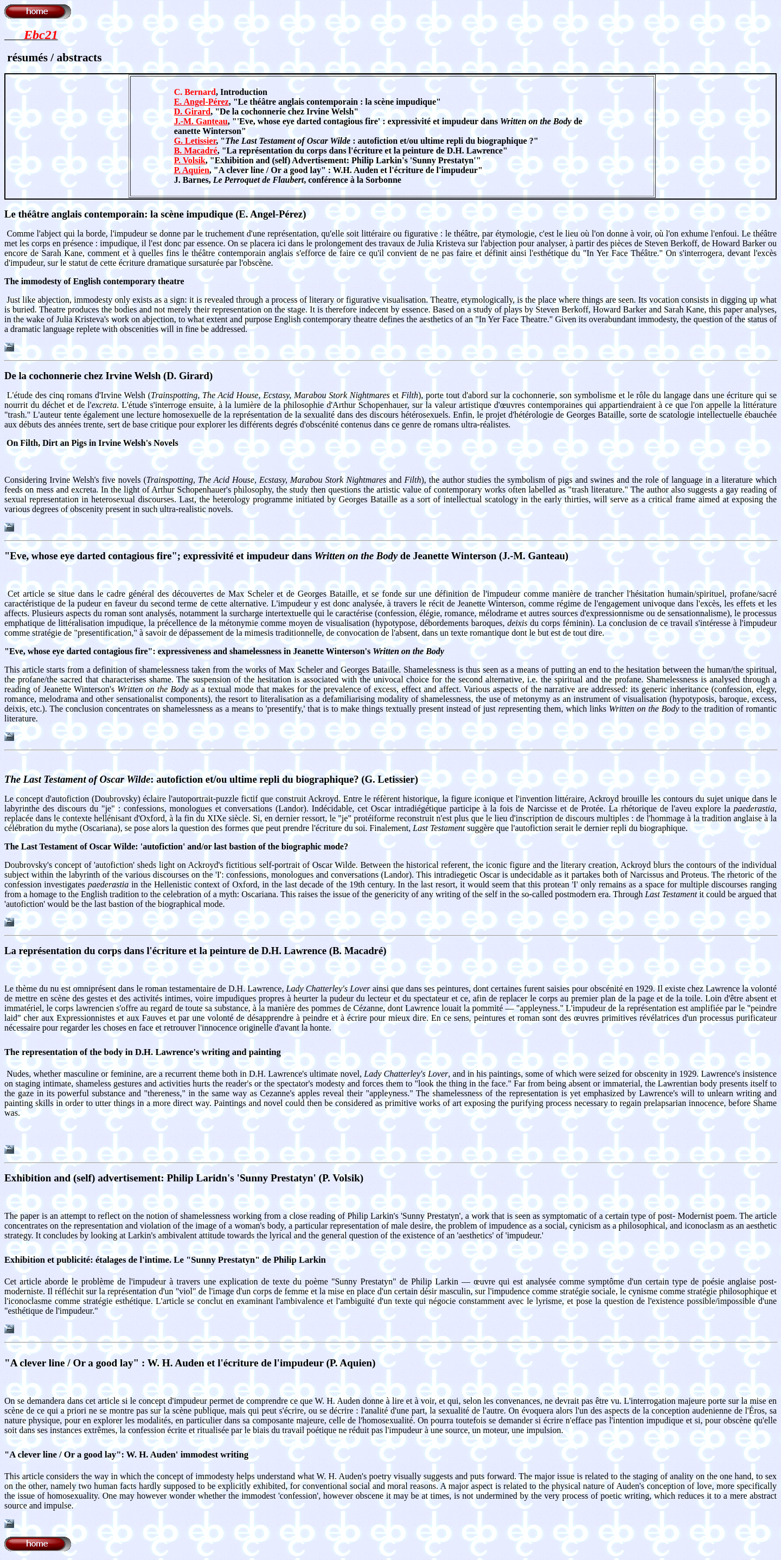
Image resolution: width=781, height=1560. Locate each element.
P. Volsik (190, 160)
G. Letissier (195, 140)
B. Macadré (195, 150)
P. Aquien (191, 170)
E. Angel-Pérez (201, 101)
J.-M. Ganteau (201, 121)
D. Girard (192, 111)
